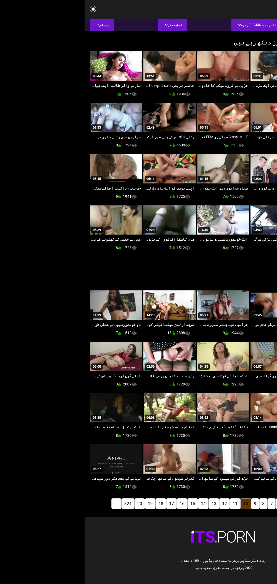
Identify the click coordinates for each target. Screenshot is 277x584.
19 (65, 503)
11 (150, 503)
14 (118, 503)
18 (76, 503)
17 (87, 503)
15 (108, 503)
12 (140, 503)
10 (161, 503)
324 (43, 503)
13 (129, 503)
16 (97, 503)
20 (55, 503)
